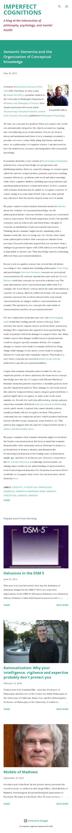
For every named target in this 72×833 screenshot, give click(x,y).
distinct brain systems (49, 359)
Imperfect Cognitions (22, 9)
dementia (9, 491)
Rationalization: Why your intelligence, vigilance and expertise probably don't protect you (36, 672)
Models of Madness (21, 771)
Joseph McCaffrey (14, 95)
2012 (30, 379)
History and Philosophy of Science (22, 103)
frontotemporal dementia (54, 161)
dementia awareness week (30, 491)
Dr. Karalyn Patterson (18, 462)
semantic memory (28, 495)
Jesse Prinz (62, 268)
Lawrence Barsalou (30, 272)
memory (51, 491)
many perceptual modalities (48, 404)
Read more (62, 605)
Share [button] (7, 500)
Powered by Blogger (36, 820)
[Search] (59, 5)
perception (10, 495)
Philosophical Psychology (53, 115)
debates (62, 206)
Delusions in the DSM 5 (24, 573)
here (15, 478)
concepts (17, 487)
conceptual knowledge (38, 487)
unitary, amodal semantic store (19, 429)
